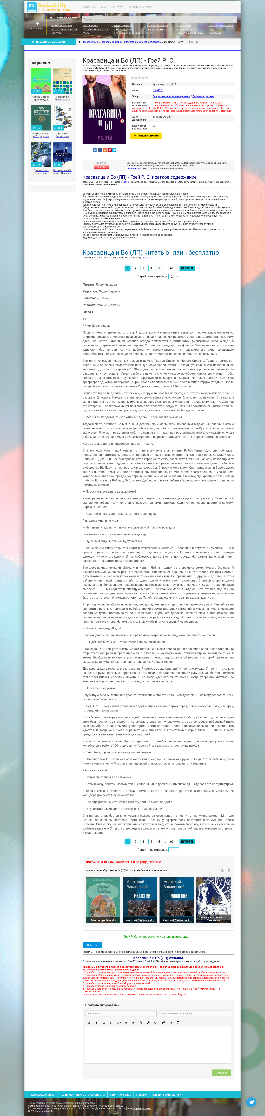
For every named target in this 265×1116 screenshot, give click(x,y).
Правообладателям (41, 1094)
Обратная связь (120, 1094)
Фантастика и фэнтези (64, 29)
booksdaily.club (50, 7)
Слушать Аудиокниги (141, 7)
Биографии (117, 7)
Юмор (149, 33)
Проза (86, 33)
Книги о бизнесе (123, 25)
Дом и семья (184, 25)
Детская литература (157, 25)
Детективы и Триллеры (95, 29)
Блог (103, 7)
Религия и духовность (158, 29)
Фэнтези (56, 33)
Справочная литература (190, 33)
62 (172, 268)
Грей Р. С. (158, 90)
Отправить (222, 1073)
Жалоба (101, 167)
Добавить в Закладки (48, 42)
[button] (89, 1022)
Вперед (187, 268)
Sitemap (141, 1094)
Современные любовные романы (171, 96)
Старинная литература (189, 29)
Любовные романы (61, 25)
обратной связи (142, 1108)
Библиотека (89, 7)
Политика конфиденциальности (82, 1094)
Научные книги (122, 29)
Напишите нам (134, 168)
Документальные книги (127, 33)
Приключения (90, 25)
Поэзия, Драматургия (221, 25)
